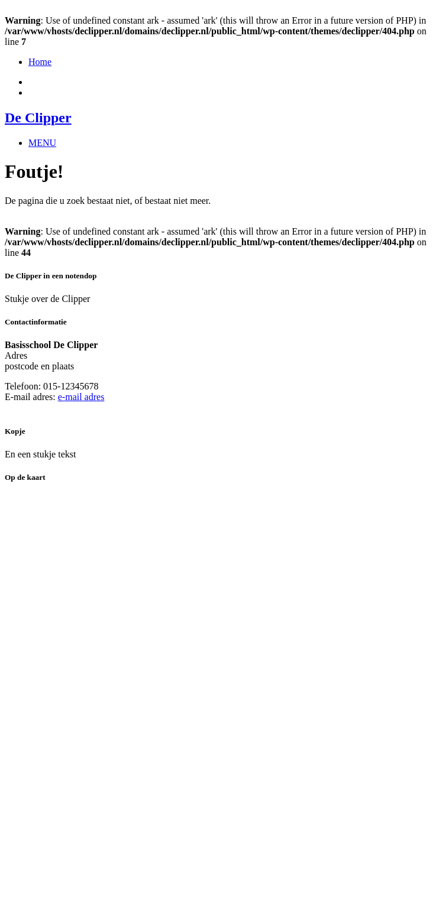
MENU (42, 143)
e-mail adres (81, 397)
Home (39, 62)
